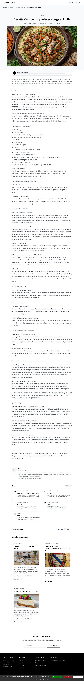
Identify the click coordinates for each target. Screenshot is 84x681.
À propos (22, 665)
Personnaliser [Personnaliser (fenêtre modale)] (78, 677)
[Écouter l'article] (14, 73)
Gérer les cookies (40, 665)
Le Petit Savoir (10, 2)
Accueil (71, 2)
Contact (21, 668)
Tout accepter (57, 677)
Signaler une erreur (37, 478)
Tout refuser (67, 677)
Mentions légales (40, 660)
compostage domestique (33, 398)
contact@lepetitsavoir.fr (58, 660)
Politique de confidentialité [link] (42, 679)
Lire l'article (18, 579)
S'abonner (53, 645)
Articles (78, 2)
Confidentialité (39, 663)
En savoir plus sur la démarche (25, 478)
